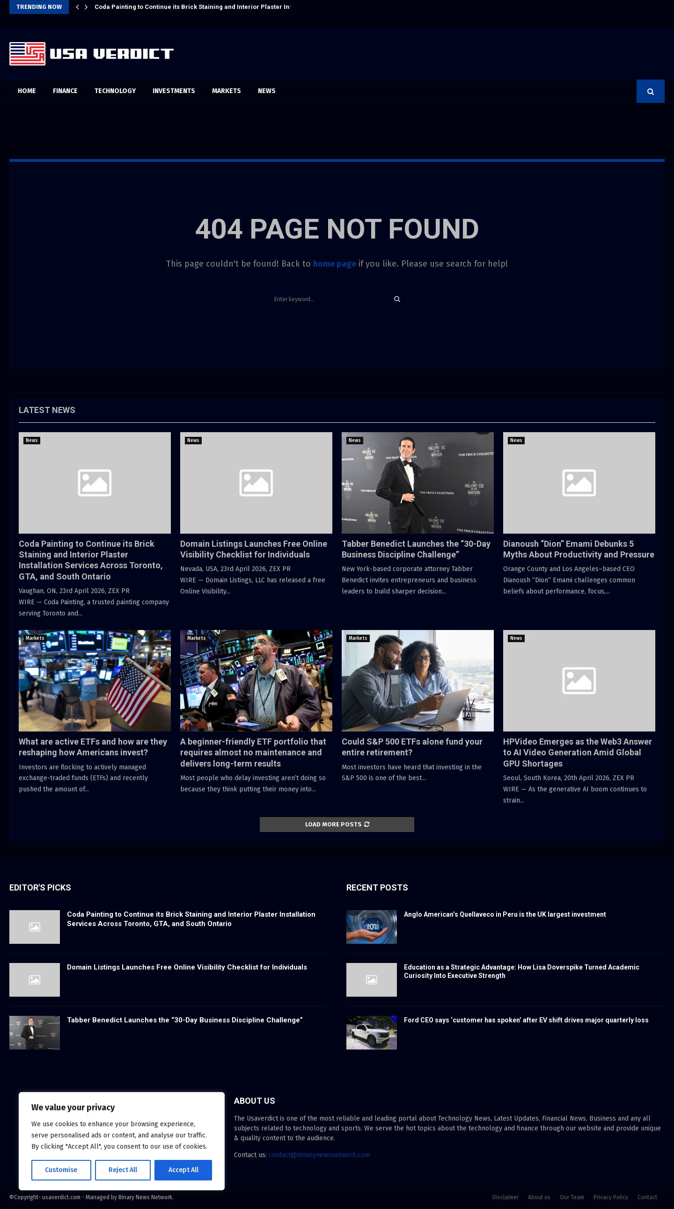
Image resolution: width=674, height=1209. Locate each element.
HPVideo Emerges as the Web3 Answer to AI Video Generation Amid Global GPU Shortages (577, 752)
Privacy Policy (610, 1197)
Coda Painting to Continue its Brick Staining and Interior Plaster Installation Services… (222, 6)
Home (27, 91)
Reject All (122, 1170)
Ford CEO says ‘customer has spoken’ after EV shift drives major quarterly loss (526, 1020)
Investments (174, 91)
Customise (61, 1170)
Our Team (572, 1197)
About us (539, 1197)
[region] (122, 1141)
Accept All (183, 1170)
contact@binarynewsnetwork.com (319, 1155)
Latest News (47, 410)
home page (334, 264)
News (267, 91)
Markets (226, 91)
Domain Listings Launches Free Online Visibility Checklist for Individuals (187, 967)
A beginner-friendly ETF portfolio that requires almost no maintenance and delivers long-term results (253, 752)
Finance (65, 91)
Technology (115, 91)
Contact (647, 1197)
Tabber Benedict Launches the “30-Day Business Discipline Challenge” (185, 1020)
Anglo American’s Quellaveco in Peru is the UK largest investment (505, 914)
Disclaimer (505, 1197)
